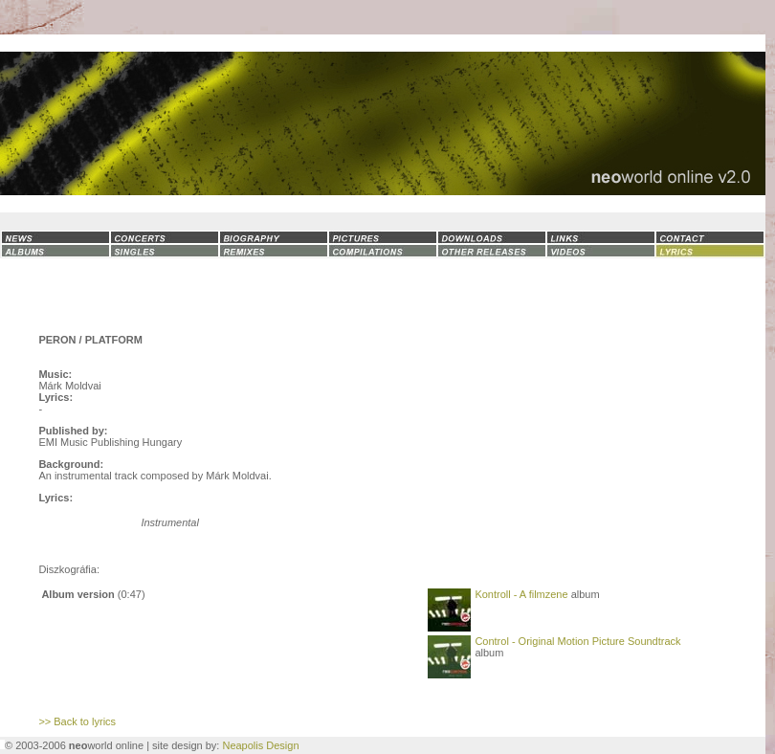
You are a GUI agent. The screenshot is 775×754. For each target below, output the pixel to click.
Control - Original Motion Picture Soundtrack (577, 641)
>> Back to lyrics (77, 721)
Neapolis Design (260, 745)
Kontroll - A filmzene (521, 594)
